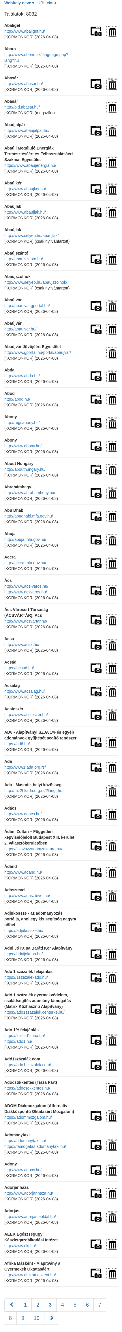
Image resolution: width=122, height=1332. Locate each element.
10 (37, 1318)
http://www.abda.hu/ (22, 375)
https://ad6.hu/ (17, 743)
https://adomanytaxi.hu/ (25, 1140)
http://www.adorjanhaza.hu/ (28, 1193)
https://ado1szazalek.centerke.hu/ (34, 1012)
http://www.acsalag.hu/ (24, 691)
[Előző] (11, 1305)
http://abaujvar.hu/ (20, 329)
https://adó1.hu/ (18, 1041)
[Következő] (51, 1318)
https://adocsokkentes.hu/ (27, 1088)
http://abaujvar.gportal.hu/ (27, 305)
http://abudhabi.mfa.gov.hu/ (28, 516)
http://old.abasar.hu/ (22, 107)
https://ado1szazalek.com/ (27, 1064)
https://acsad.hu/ (19, 668)
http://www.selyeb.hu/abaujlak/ (31, 235)
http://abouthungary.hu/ (25, 469)
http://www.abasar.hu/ (23, 83)
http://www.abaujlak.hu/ (25, 212)
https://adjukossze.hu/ (23, 930)
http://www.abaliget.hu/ (24, 31)
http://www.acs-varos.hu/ (26, 586)
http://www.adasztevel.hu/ (27, 895)
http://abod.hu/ (17, 399)
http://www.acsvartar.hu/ (25, 621)
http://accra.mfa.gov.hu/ (25, 563)
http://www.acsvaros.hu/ (25, 592)
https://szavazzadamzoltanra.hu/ (33, 849)
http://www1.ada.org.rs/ (25, 767)
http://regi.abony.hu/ (22, 422)
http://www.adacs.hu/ (23, 814)
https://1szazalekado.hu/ (26, 977)
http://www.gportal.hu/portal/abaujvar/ (37, 352)
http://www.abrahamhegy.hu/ (29, 492)
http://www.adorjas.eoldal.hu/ (30, 1216)
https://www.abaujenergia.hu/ (30, 165)
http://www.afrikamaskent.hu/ (30, 1275)
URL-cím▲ (47, 3)
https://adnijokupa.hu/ (23, 954)
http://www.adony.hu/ (23, 1169)
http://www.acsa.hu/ (21, 644)
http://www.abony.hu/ (23, 446)
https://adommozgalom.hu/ (28, 1117)
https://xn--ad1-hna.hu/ (24, 1035)
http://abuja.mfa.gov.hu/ (25, 539)
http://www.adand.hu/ (23, 872)
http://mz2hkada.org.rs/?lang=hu (33, 790)
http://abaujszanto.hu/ (23, 259)
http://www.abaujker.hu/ (25, 188)
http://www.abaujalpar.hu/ (26, 130)
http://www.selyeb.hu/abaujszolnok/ (35, 282)
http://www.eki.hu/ (20, 1245)
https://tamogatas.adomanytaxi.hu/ (35, 1146)
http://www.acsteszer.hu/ (26, 714)
